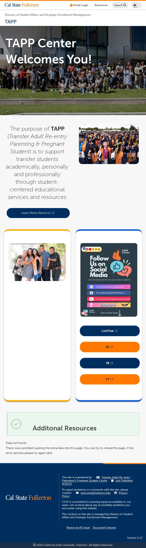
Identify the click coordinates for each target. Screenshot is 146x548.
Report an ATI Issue (78, 527)
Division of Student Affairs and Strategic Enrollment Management (47, 14)
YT (123, 381)
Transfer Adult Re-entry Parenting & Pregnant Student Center (96, 479)
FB (123, 364)
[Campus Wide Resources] (101, 5)
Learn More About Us (45, 214)
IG (123, 348)
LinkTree (121, 332)
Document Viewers (104, 527)
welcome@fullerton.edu (95, 493)
